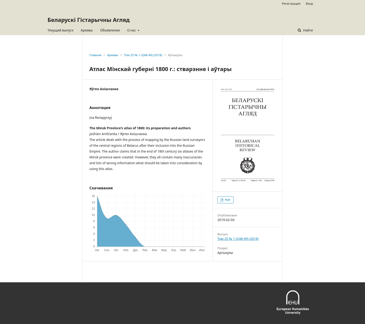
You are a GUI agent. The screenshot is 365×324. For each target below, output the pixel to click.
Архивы (87, 30)
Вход (309, 3)
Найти (307, 30)
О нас (132, 30)
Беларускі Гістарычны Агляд (88, 20)
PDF (227, 200)
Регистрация (291, 3)
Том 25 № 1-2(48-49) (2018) (143, 55)
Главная (95, 55)
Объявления (110, 30)
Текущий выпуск (60, 30)
